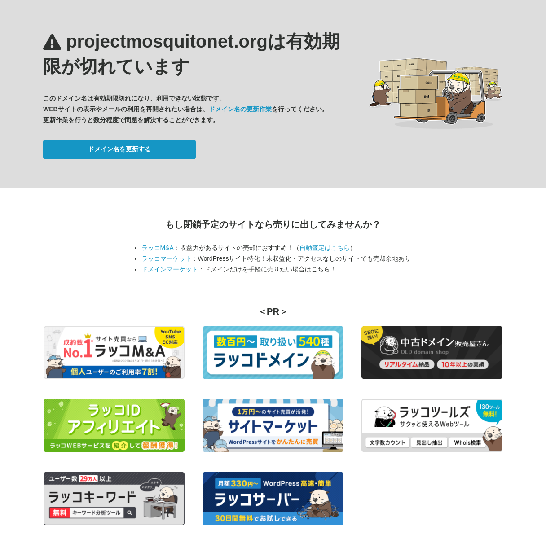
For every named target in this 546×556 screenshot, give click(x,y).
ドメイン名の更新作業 (240, 109)
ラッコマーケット (166, 258)
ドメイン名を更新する (119, 149)
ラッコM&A (157, 247)
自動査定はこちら (324, 247)
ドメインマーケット (169, 269)
